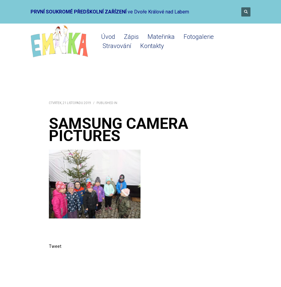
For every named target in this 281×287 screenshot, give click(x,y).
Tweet (55, 246)
